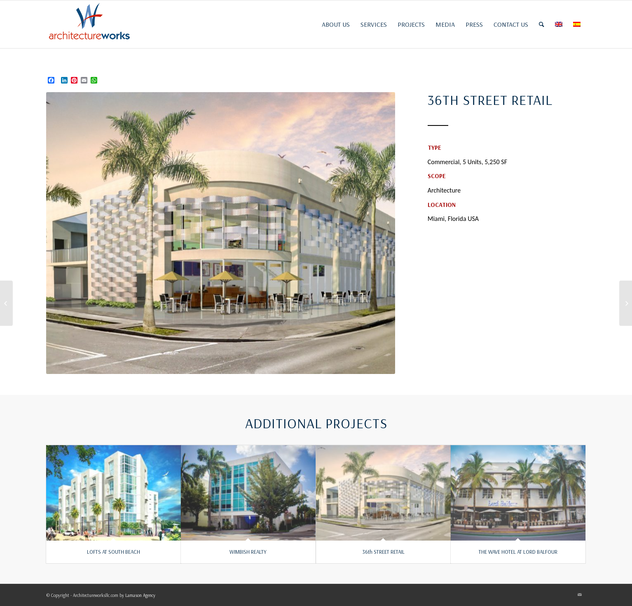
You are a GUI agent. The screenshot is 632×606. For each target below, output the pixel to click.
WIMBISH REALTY (248, 551)
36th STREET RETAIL (383, 551)
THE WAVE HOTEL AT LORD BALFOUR (518, 551)
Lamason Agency (140, 595)
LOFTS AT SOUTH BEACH (113, 551)
